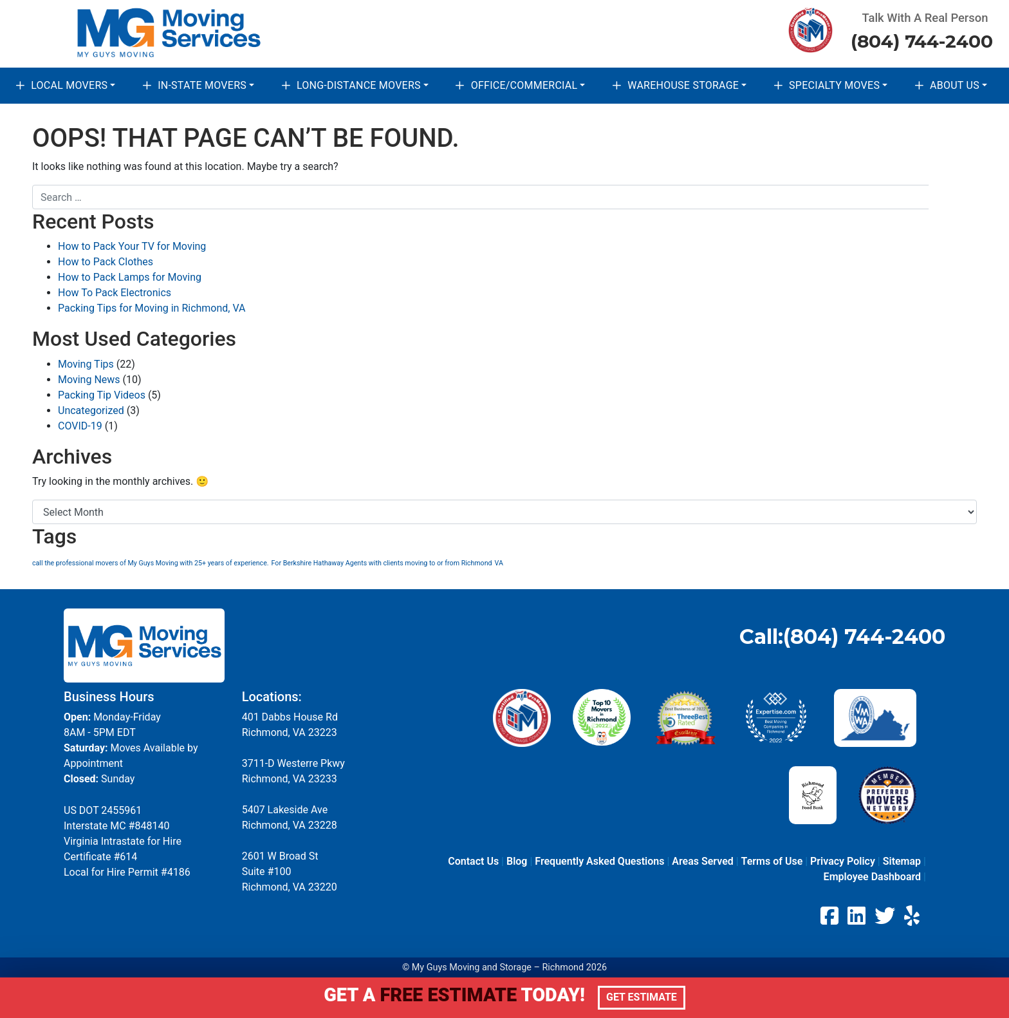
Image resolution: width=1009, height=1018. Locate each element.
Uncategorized (91, 410)
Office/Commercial (524, 85)
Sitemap (902, 861)
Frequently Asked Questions (599, 861)
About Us (954, 85)
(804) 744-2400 (922, 41)
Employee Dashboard (872, 877)
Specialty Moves (834, 85)
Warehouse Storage (683, 85)
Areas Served (703, 861)
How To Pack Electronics (114, 293)
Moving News (89, 379)
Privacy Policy (842, 861)
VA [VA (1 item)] (499, 563)
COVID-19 (80, 426)
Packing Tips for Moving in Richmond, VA (152, 308)
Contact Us (473, 861)
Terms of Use (772, 861)
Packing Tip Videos (101, 395)
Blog (516, 861)
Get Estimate (641, 997)
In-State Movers (202, 85)
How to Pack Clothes (105, 262)
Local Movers (69, 85)
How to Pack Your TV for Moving (132, 246)
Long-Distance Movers (359, 85)
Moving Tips (86, 364)
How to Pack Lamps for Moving (129, 277)
